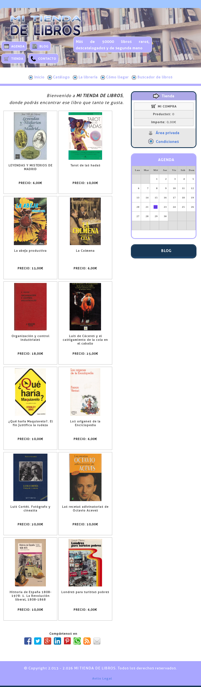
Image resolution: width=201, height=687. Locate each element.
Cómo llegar (114, 77)
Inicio (37, 77)
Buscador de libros (152, 77)
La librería (85, 77)
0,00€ (163, 122)
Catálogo (58, 77)
